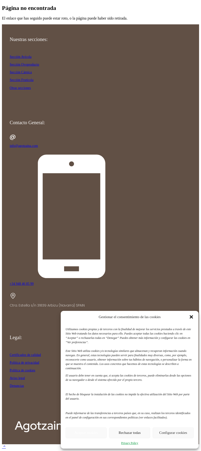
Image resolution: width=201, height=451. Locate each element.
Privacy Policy (129, 443)
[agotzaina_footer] (46, 434)
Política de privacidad (24, 362)
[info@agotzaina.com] (100, 138)
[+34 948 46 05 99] (100, 217)
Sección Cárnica (21, 72)
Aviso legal (17, 378)
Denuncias (17, 386)
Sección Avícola (20, 57)
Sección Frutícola (21, 80)
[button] (191, 316)
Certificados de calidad (25, 355)
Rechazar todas (130, 433)
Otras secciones (20, 88)
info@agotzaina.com (24, 146)
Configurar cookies (173, 433)
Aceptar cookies (86, 433)
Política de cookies (22, 370)
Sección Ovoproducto (24, 64)
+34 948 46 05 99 (22, 284)
